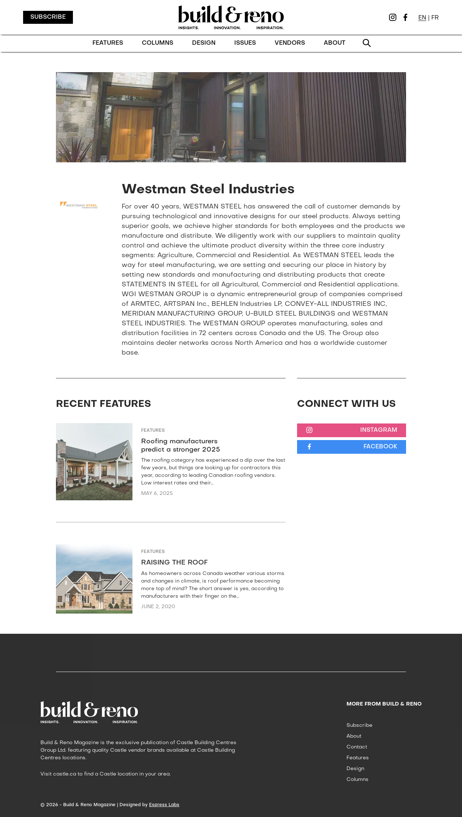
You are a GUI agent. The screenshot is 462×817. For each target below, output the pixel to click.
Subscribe (48, 17)
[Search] (367, 43)
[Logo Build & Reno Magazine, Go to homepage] (231, 17)
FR (435, 18)
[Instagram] (392, 17)
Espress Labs (164, 805)
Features (153, 431)
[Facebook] (405, 17)
